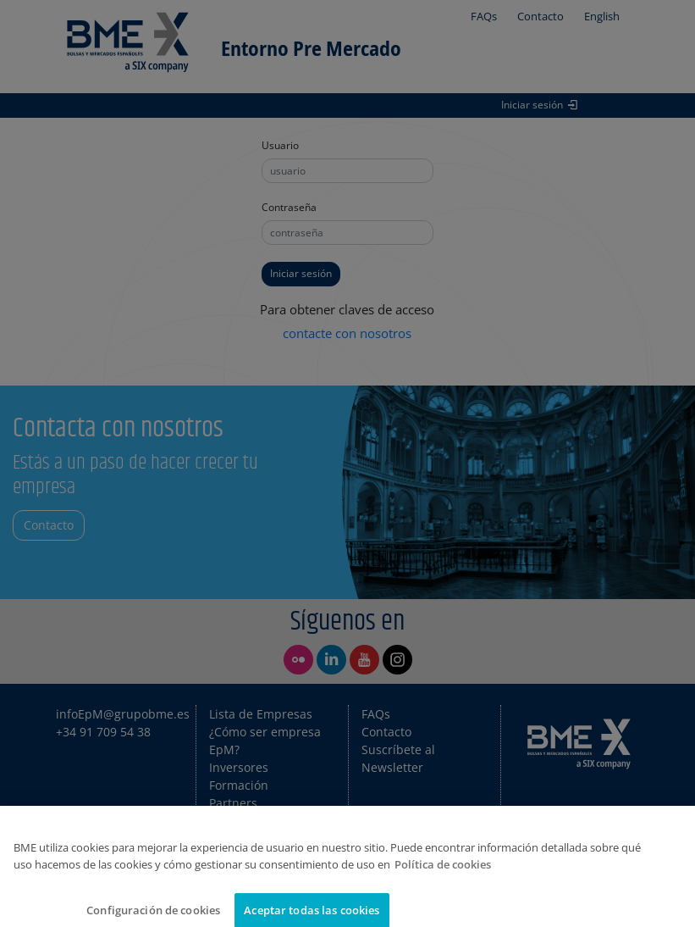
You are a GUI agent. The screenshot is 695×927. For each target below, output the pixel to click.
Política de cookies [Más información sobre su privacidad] (442, 877)
